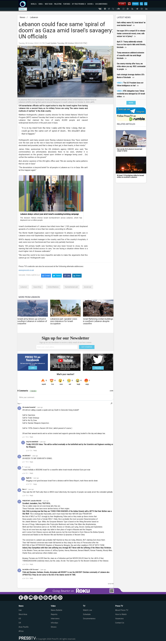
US (20, 618)
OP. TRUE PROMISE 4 (79, 4)
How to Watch (121, 614)
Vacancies (119, 618)
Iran (20, 610)
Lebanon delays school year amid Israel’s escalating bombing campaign (49, 214)
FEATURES (66, 4)
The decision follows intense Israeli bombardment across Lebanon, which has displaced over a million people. (51, 219)
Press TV (119, 606)
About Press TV (121, 610)
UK (20, 623)
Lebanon (34, 17)
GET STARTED (86, 347)
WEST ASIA (48, 4)
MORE (131, 103)
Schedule (87, 614)
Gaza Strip (37, 287)
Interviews (55, 618)
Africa (21, 631)
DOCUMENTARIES (101, 4)
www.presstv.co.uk (26, 270)
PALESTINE (58, 4)
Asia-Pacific (24, 627)
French (134, 4)
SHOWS (90, 4)
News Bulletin (56, 610)
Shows (53, 627)
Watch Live (87, 610)
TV (84, 606)
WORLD (34, 4)
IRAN (41, 4)
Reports (54, 614)
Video (53, 606)
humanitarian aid (71, 287)
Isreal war (87, 287)
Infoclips (54, 623)
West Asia (23, 614)
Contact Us (119, 623)
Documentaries (89, 618)
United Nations (53, 287)
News (22, 17)
